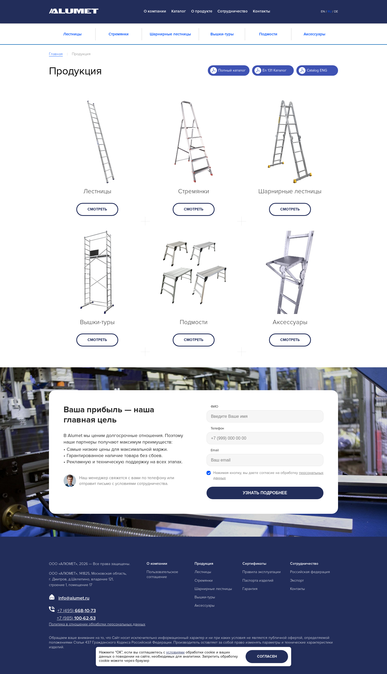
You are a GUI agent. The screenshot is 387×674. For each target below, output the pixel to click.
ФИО (214, 407)
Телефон (217, 429)
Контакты (261, 11)
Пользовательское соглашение (162, 574)
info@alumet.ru (73, 598)
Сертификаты (254, 563)
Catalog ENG (317, 70)
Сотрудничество (232, 11)
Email (215, 450)
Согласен (267, 656)
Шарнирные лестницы (170, 34)
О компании (155, 11)
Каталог (178, 11)
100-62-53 (76, 618)
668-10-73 (76, 610)
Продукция (204, 563)
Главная (56, 54)
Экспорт (297, 580)
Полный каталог (232, 70)
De (336, 12)
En (323, 12)
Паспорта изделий (257, 580)
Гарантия (250, 589)
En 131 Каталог (274, 70)
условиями (175, 652)
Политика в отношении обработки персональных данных (97, 624)
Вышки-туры (222, 34)
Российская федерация (310, 572)
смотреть (97, 209)
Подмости (268, 34)
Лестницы (72, 34)
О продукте (201, 11)
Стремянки (119, 34)
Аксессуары (314, 34)
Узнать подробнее (265, 493)
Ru (330, 12)
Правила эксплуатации (261, 572)
